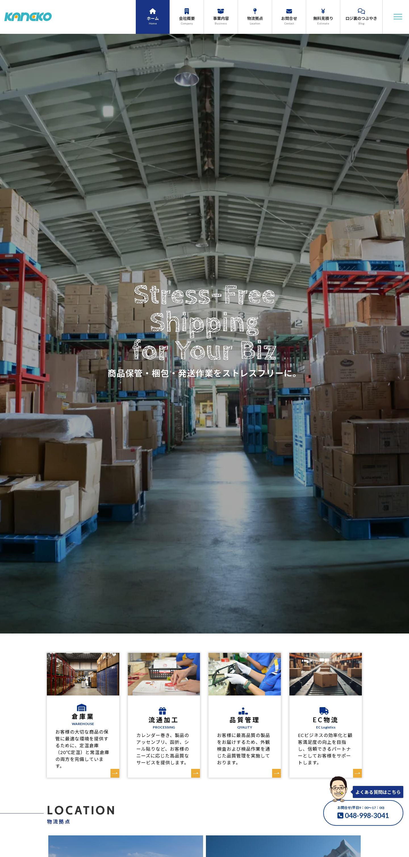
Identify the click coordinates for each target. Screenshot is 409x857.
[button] (398, 17)
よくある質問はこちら (378, 792)
